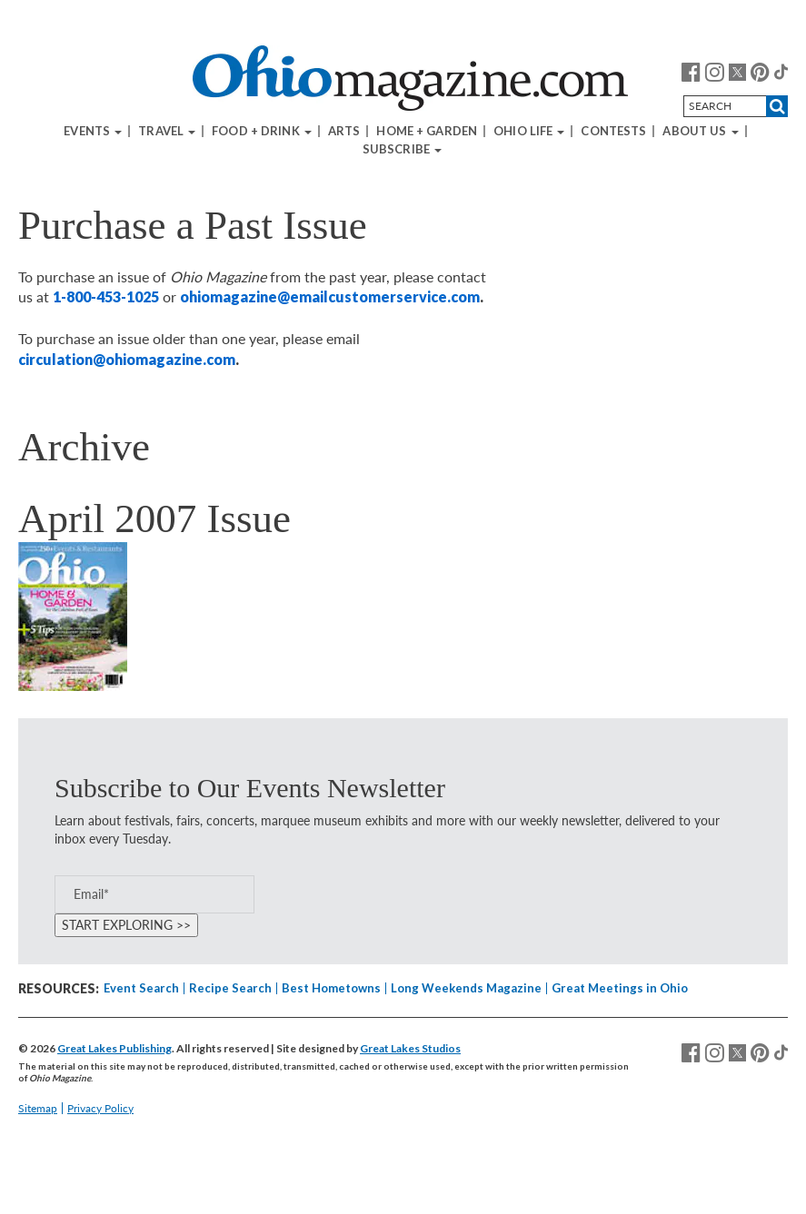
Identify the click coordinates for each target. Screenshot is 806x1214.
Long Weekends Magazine (466, 988)
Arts (344, 131)
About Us (700, 131)
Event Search (141, 988)
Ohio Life (528, 131)
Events (93, 131)
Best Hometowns (331, 988)
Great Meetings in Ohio (620, 988)
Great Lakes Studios (410, 1048)
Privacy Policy (100, 1108)
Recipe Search (230, 988)
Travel (166, 131)
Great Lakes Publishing (114, 1048)
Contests (613, 131)
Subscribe (402, 149)
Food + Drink (262, 131)
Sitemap (37, 1108)
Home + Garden (426, 131)
